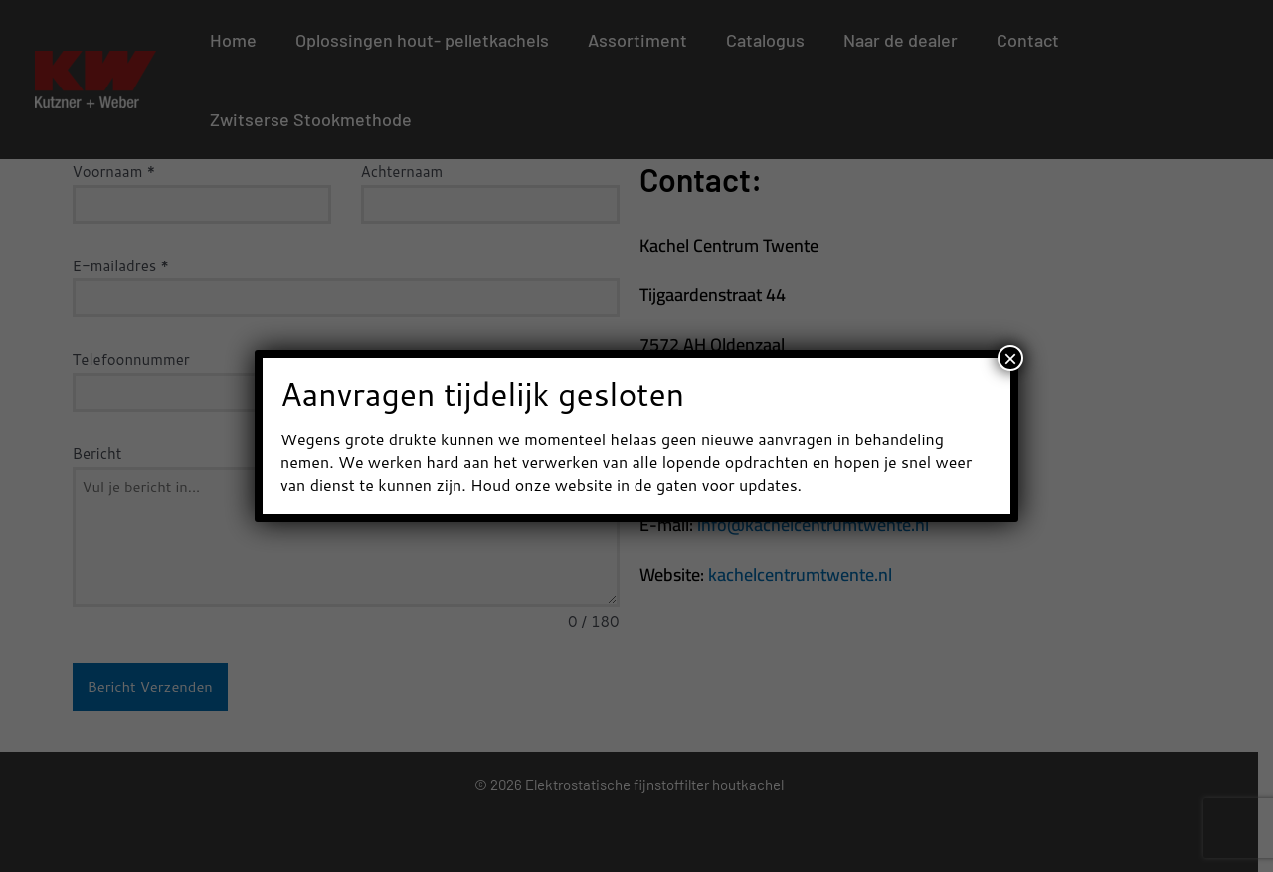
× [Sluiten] (1010, 358)
